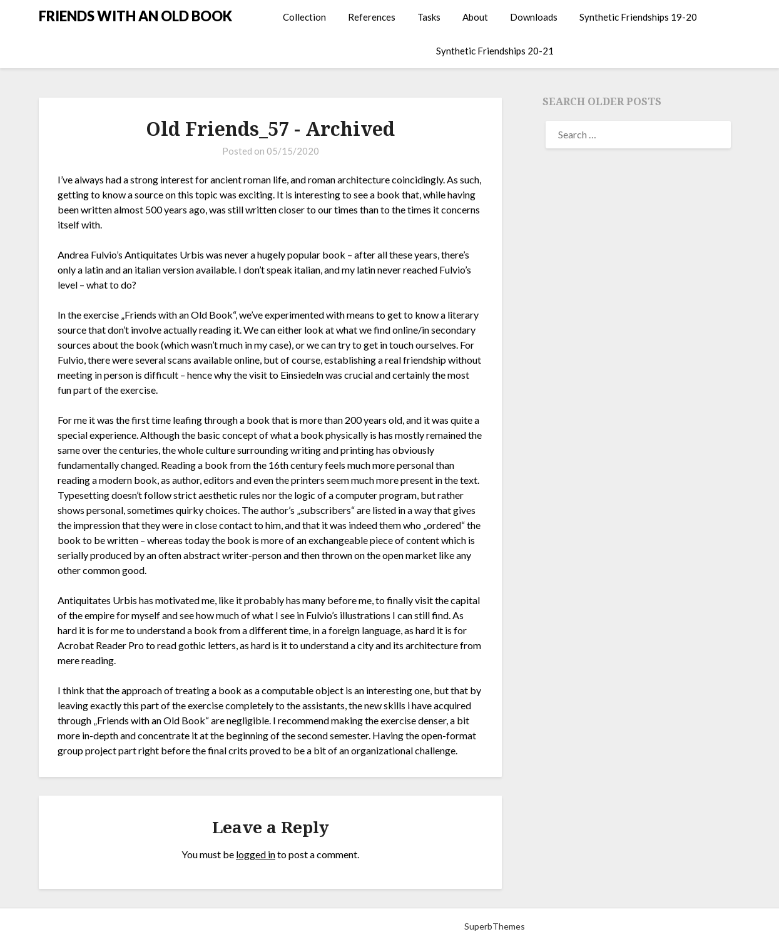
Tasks (428, 17)
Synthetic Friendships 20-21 (495, 50)
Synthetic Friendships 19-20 (638, 17)
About (475, 17)
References (371, 17)
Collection (304, 17)
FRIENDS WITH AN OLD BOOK (135, 16)
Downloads (534, 17)
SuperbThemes (494, 926)
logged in (255, 854)
